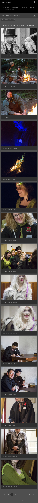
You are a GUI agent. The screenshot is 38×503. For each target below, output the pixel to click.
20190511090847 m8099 (10, 240)
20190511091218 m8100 (10, 271)
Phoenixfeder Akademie (16, 15)
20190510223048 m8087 (10, 179)
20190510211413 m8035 (10, 86)
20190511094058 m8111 (10, 456)
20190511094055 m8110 (10, 425)
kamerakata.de (6, 2)
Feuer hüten (6, 117)
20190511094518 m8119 (10, 487)
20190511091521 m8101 (10, 302)
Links (33, 7)
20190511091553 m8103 (10, 333)
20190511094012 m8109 (10, 394)
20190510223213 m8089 (10, 210)
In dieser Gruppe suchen (8, 19)
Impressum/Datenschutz (8, 9)
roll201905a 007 (7, 56)
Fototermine (16, 7)
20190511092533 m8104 (10, 364)
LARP (7, 15)
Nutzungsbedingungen (25, 7)
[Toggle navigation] (34, 2)
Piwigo (22, 500)
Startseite (3, 15)
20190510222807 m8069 (10, 148)
